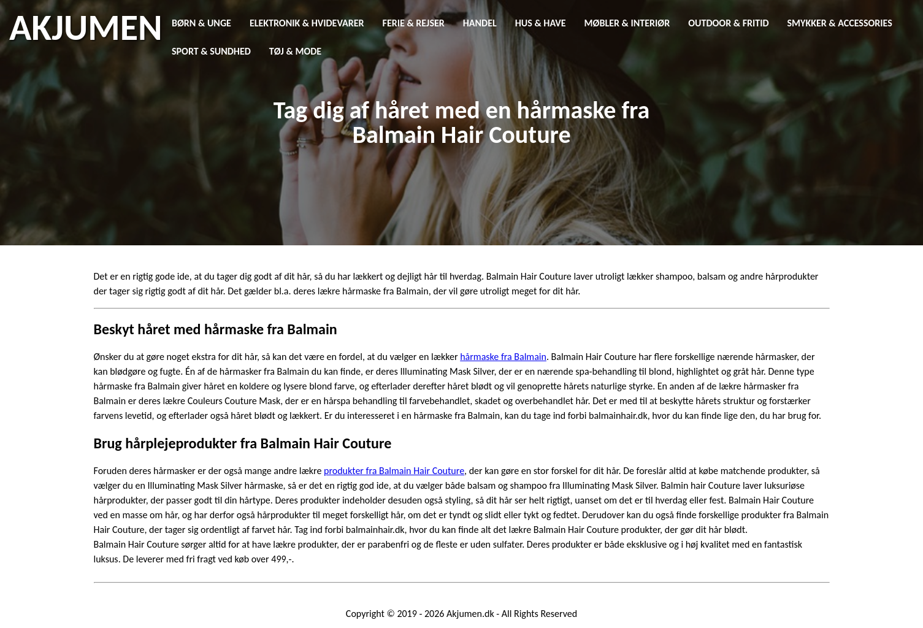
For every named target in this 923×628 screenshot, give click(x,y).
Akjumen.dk (470, 613)
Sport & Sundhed (211, 51)
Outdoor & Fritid (728, 23)
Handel (480, 23)
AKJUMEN (85, 27)
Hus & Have (540, 23)
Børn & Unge (201, 23)
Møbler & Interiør (627, 23)
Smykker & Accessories (839, 23)
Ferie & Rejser (414, 23)
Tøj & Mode (295, 51)
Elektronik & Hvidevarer (307, 23)
